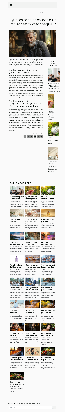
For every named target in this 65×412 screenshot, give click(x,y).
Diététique (24, 403)
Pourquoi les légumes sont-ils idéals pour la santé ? (48, 361)
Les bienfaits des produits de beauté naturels (48, 313)
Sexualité (32, 403)
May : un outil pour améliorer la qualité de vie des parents (32, 336)
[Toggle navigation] (11, 5)
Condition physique (14, 403)
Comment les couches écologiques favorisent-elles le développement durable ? (53, 166)
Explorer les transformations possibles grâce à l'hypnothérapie (16, 245)
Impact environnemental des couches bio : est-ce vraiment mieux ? (53, 140)
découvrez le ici (24, 78)
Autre (15, 11)
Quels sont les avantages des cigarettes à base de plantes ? (32, 200)
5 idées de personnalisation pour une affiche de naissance (32, 361)
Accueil (10, 11)
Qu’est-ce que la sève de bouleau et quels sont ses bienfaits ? (16, 361)
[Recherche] (31, 407)
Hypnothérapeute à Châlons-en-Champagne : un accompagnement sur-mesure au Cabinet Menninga (54, 87)
